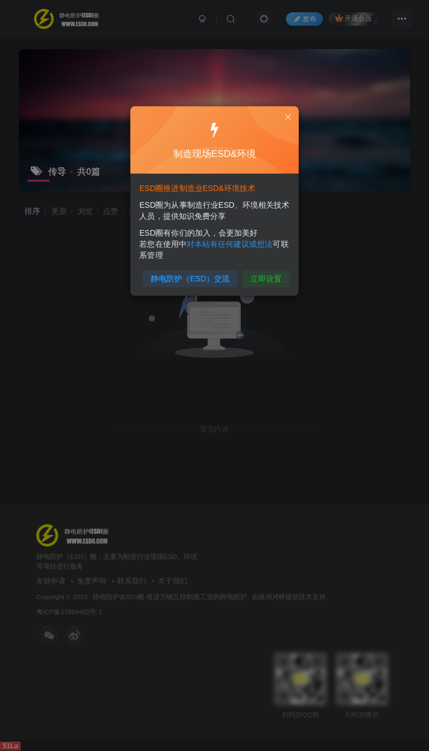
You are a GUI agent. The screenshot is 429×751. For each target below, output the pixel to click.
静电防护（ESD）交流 (191, 275)
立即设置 (264, 275)
